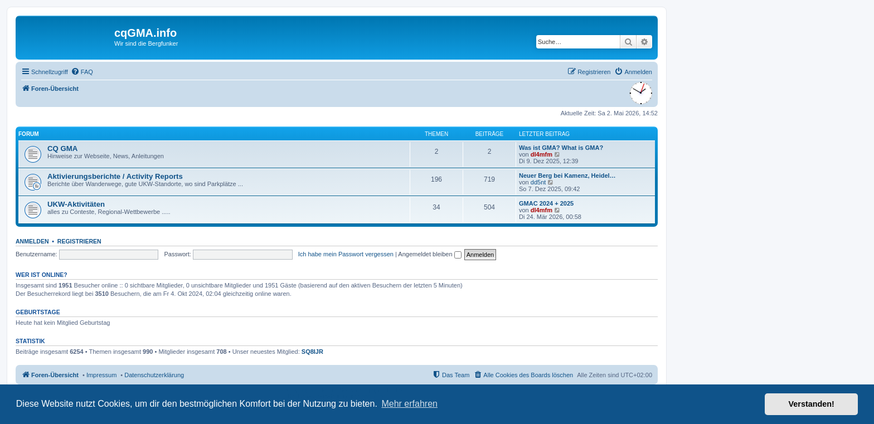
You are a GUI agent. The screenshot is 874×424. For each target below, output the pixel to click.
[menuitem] (82, 72)
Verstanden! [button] (811, 403)
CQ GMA (62, 148)
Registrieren (79, 241)
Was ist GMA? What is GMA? (561, 147)
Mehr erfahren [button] (409, 403)
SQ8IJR (312, 351)
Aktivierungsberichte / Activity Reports (115, 176)
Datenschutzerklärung (154, 375)
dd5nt (538, 182)
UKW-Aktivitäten (76, 204)
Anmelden (32, 241)
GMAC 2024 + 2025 (546, 203)
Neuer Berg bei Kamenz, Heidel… (567, 175)
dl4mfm (541, 154)
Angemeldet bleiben (429, 254)
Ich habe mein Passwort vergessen (346, 254)
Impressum (101, 375)
